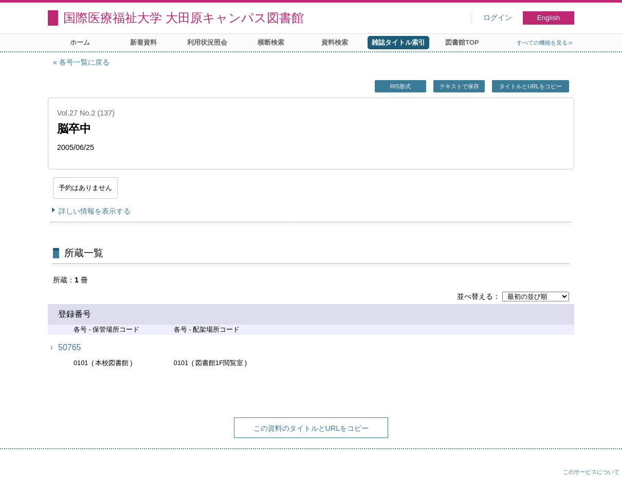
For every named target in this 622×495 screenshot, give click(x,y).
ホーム (80, 42)
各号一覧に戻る (84, 62)
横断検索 (271, 42)
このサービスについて (591, 472)
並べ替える (475, 296)
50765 (69, 347)
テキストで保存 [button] (459, 86)
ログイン (497, 18)
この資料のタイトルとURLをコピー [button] (311, 428)
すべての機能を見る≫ (545, 43)
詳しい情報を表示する (95, 211)
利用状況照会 (207, 42)
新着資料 (143, 42)
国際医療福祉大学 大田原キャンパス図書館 (183, 18)
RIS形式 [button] (400, 86)
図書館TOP (462, 42)
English (548, 18)
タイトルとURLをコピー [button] (530, 86)
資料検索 (334, 42)
